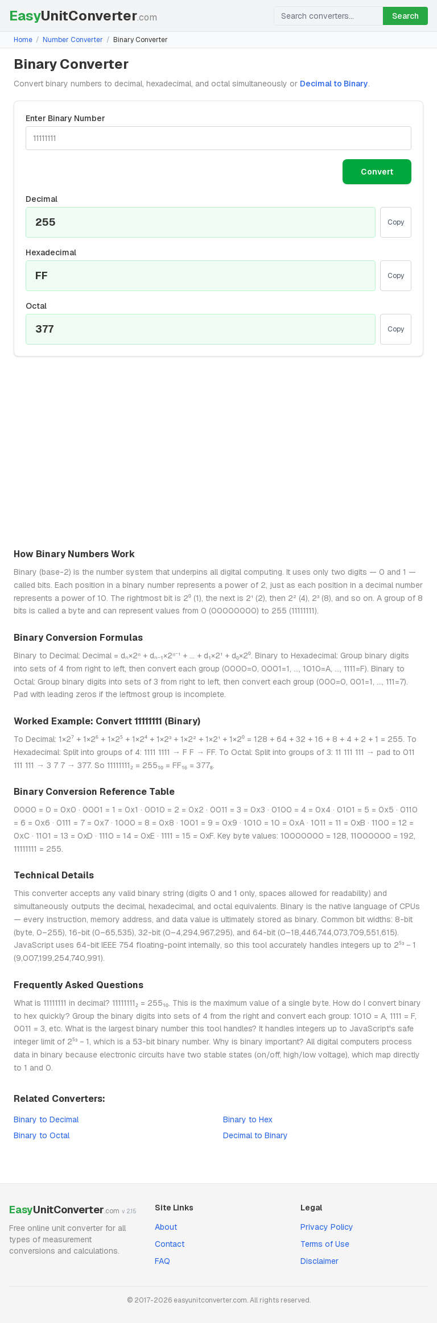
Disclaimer (319, 1261)
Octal (36, 306)
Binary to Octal (41, 1135)
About (166, 1227)
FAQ (162, 1261)
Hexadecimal (51, 252)
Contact (169, 1244)
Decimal (41, 199)
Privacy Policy (326, 1227)
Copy (395, 222)
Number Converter (73, 39)
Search (405, 16)
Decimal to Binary (334, 83)
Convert (377, 172)
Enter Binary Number (65, 118)
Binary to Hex (248, 1119)
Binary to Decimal (46, 1119)
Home (23, 39)
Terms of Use (324, 1244)
